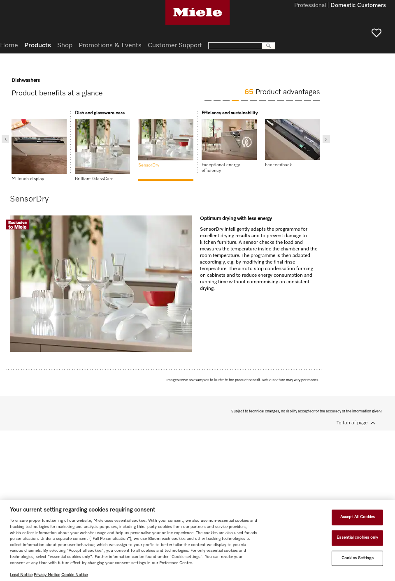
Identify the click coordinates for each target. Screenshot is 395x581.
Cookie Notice (74, 575)
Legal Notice (21, 575)
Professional (310, 5)
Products (37, 45)
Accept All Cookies (357, 517)
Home (9, 45)
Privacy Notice (47, 575)
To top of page (352, 423)
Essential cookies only (357, 537)
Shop (64, 45)
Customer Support (175, 45)
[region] (197, 540)
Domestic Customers (358, 5)
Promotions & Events (110, 45)
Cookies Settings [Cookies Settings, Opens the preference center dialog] (358, 558)
